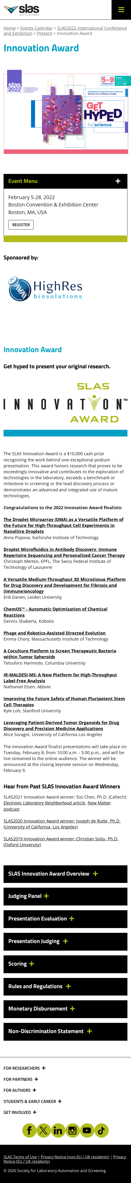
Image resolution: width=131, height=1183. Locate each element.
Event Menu (22, 181)
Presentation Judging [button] (34, 941)
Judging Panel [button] (25, 895)
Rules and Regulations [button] (36, 986)
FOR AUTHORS (18, 1090)
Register (21, 224)
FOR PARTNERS (18, 1079)
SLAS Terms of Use (20, 1156)
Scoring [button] (17, 963)
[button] (121, 9)
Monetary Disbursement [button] (38, 1008)
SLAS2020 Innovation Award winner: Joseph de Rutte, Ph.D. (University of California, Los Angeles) (62, 824)
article (44, 803)
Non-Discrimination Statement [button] (46, 1031)
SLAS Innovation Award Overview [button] (49, 873)
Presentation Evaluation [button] (37, 918)
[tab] (65, 874)
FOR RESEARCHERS (22, 1068)
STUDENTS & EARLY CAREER (30, 1101)
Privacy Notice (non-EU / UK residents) (75, 1156)
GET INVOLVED (18, 1112)
